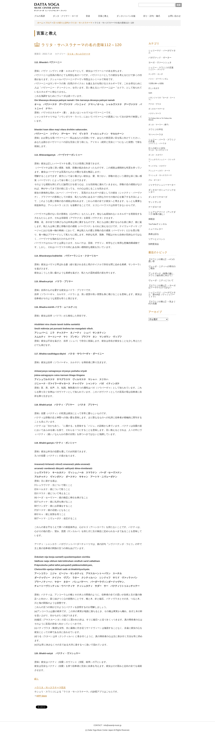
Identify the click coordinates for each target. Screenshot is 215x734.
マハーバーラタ (155, 134)
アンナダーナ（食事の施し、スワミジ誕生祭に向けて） (162, 274)
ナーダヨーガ (154, 207)
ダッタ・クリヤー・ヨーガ (65, 16)
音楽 (88, 16)
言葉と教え (103, 16)
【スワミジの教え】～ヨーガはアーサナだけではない (162, 286)
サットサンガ (154, 202)
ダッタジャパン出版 (126, 16)
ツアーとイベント (156, 239)
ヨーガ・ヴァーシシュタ (159, 62)
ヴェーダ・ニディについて (160, 280)
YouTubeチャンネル (157, 224)
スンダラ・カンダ (155, 74)
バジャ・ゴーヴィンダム (158, 79)
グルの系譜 (39, 16)
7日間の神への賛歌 (156, 83)
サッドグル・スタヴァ (157, 166)
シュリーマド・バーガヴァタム (162, 51)
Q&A (150, 93)
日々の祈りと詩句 (156, 148)
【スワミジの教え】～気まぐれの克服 (162, 303)
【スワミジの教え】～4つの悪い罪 (161, 260)
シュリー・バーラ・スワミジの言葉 (162, 140)
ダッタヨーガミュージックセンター (162, 191)
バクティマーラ (154, 113)
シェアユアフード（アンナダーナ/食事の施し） (162, 213)
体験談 (151, 219)
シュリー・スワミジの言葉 (160, 67)
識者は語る (153, 234)
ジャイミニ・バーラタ (157, 143)
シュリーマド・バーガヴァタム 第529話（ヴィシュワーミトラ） (162, 294)
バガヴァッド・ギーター (159, 57)
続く (36, 679)
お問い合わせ (174, 16)
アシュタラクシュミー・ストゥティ (161, 160)
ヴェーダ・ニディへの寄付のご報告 (162, 267)
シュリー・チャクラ (156, 69)
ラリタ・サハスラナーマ (78, 54)
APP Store (42, 696)
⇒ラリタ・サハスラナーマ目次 (50, 687)
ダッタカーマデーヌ (156, 109)
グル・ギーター (154, 180)
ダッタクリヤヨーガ (157, 197)
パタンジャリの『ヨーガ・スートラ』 (161, 98)
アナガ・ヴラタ (154, 104)
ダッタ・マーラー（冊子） (159, 125)
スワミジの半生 (155, 129)
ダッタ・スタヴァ (155, 155)
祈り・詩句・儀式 (151, 16)
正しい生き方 (153, 88)
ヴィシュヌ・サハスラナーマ (160, 175)
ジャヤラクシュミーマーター (162, 185)
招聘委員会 (153, 244)
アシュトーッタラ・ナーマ (159, 171)
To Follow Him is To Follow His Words (160, 119)
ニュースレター (155, 229)
